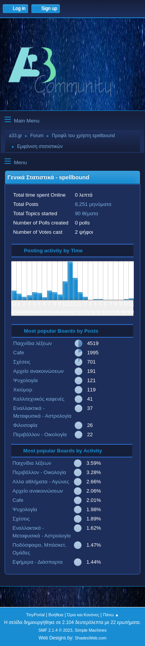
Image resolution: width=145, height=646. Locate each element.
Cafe (18, 352)
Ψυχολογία (25, 380)
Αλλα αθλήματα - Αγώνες (40, 481)
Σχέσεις (22, 362)
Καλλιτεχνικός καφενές (38, 399)
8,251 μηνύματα (93, 204)
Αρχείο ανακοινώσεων (38, 371)
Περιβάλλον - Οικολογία (40, 434)
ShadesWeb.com (90, 638)
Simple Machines (91, 630)
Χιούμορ (22, 390)
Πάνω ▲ (111, 614)
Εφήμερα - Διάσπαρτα (37, 562)
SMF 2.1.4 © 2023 (55, 630)
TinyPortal (35, 614)
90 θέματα (86, 213)
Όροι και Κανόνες (83, 614)
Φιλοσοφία (25, 425)
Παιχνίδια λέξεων (32, 343)
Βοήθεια (55, 614)
